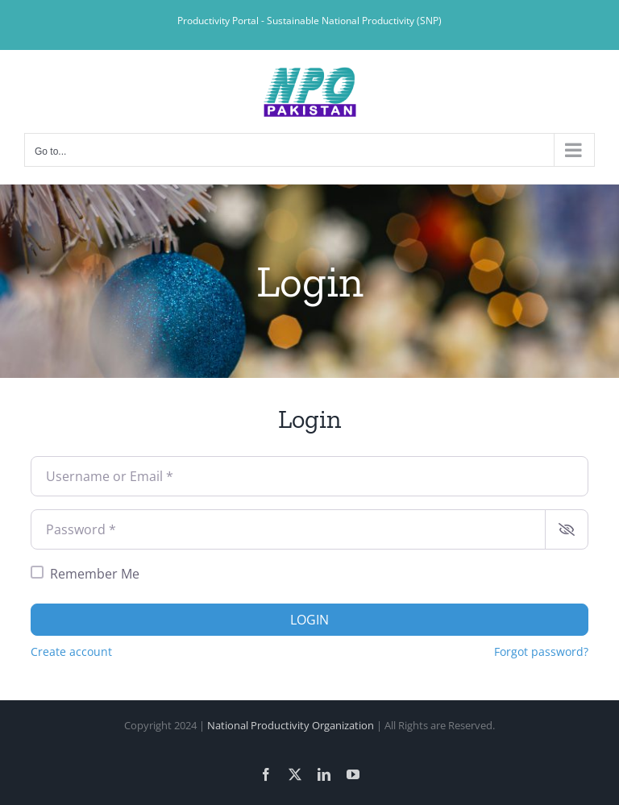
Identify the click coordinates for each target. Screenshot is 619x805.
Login (309, 620)
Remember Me (94, 574)
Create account (71, 651)
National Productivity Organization (290, 725)
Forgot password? (541, 651)
